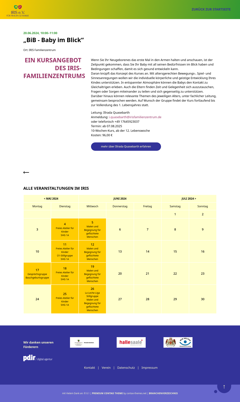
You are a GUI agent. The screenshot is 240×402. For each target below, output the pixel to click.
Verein (106, 368)
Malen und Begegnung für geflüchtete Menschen (92, 231)
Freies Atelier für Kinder (65, 229)
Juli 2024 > (189, 198)
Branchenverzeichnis (163, 393)
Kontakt (89, 368)
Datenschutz (126, 368)
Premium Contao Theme (107, 393)
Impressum (150, 368)
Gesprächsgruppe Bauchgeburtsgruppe (37, 275)
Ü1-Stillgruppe (65, 255)
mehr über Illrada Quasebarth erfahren (126, 146)
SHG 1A (65, 235)
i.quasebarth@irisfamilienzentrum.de (135, 117)
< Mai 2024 (51, 198)
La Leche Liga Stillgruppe (92, 294)
